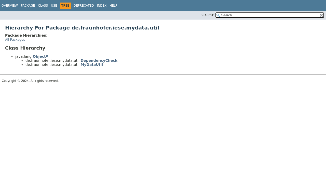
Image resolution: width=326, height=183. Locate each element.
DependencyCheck (98, 60)
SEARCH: (207, 15)
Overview (10, 5)
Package (28, 5)
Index (102, 5)
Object (39, 56)
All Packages (15, 39)
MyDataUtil (91, 65)
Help (113, 5)
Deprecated (84, 5)
